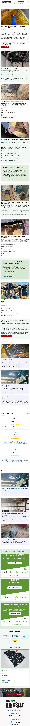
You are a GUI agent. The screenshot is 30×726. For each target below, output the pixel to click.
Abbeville (5, 670)
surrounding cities (23, 333)
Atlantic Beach (6, 680)
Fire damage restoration (5, 142)
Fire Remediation (6, 397)
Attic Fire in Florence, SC (8, 539)
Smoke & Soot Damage (8, 273)
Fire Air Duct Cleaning (8, 276)
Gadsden (11, 333)
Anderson (5, 675)
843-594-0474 (14, 724)
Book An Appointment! (6, 335)
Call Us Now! (5, 46)
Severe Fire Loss (6, 385)
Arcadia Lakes (6, 677)
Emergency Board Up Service (9, 271)
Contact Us (10, 694)
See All (28, 413)
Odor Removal (6, 274)
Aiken (4, 673)
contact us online (19, 42)
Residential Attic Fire (7, 359)
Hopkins (14, 333)
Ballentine (26, 332)
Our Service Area (15, 647)
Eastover (7, 333)
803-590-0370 (20, 1)
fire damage (5, 29)
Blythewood (3, 333)
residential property (14, 175)
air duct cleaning (9, 330)
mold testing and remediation (20, 329)
